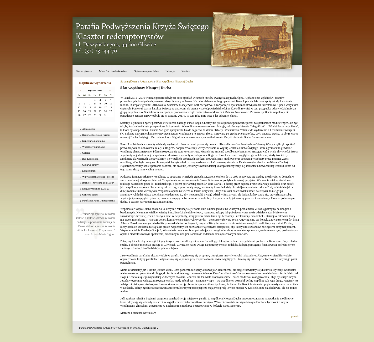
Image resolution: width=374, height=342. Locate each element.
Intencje (170, 71)
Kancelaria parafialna (93, 140)
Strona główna (84, 71)
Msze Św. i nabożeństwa (113, 71)
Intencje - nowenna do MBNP (98, 182)
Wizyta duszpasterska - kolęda (98, 176)
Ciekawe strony (90, 164)
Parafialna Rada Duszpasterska (98, 200)
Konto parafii (89, 170)
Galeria (86, 152)
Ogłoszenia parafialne (146, 71)
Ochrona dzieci (90, 194)
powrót (295, 316)
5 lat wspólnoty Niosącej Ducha (174, 81)
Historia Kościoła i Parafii (96, 134)
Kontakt (186, 71)
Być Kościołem (90, 158)
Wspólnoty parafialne (93, 146)
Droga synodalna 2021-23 (95, 188)
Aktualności (88, 128)
